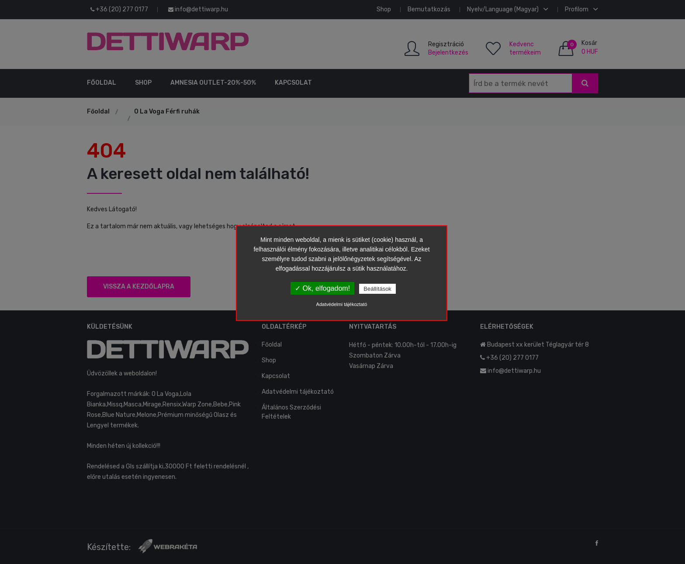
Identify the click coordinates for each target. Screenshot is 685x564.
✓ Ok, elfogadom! (322, 288)
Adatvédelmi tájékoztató (341, 304)
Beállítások (377, 288)
